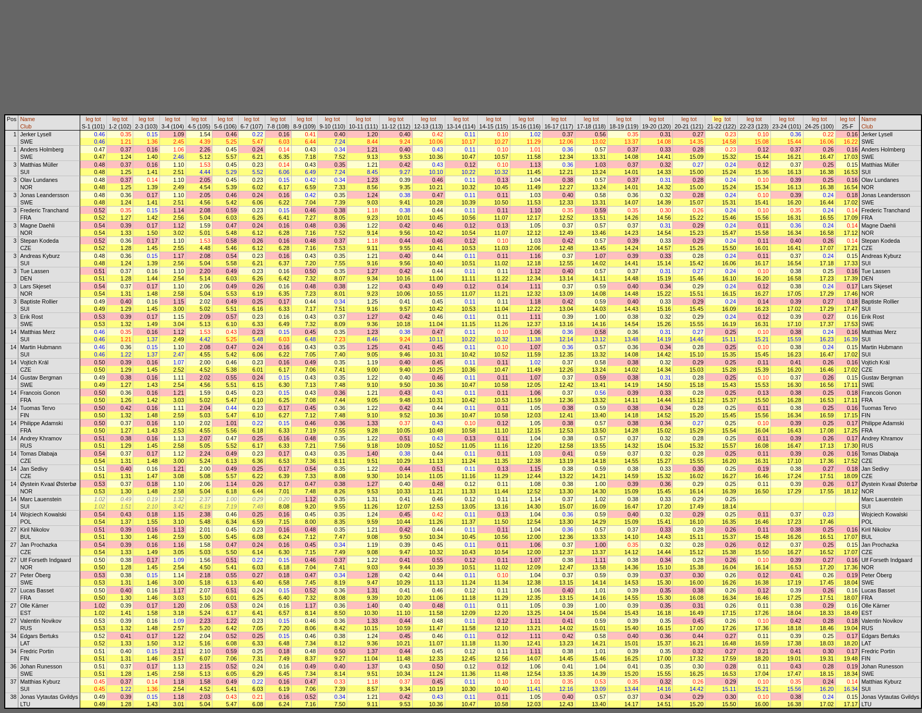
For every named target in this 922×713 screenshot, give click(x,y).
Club (25, 126)
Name (27, 119)
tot (98, 119)
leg (89, 119)
